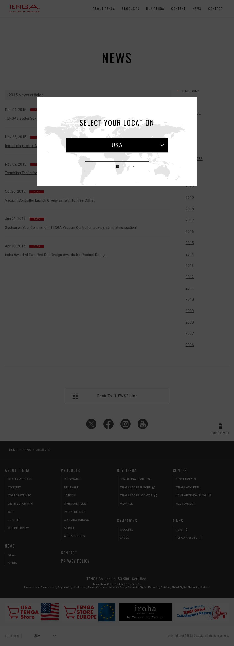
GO (117, 166)
